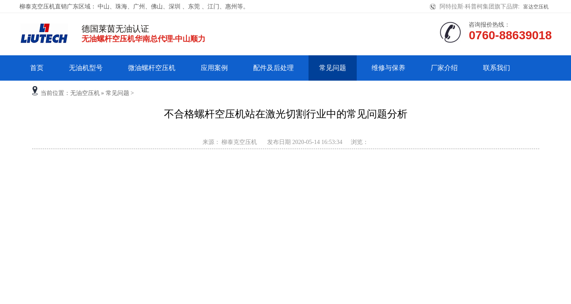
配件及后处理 (273, 67)
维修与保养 (388, 67)
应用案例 (214, 67)
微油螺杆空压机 (151, 67)
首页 (37, 67)
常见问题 (332, 67)
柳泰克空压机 (238, 142)
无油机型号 (86, 67)
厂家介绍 (444, 67)
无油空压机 (85, 93)
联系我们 (496, 67)
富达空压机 (536, 7)
